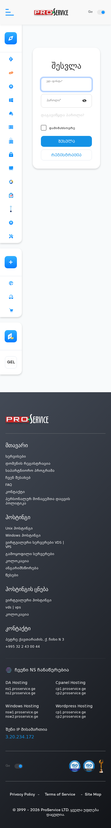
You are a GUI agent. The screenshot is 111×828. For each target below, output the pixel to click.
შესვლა (66, 141)
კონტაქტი (15, 492)
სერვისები (15, 456)
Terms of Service (60, 795)
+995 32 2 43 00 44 (22, 647)
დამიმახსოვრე (62, 128)
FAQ (8, 485)
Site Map (93, 795)
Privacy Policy (22, 795)
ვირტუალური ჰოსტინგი (28, 600)
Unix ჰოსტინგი (19, 528)
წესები (11, 575)
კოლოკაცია (17, 561)
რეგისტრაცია (66, 155)
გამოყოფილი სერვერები (29, 554)
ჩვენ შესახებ (18, 478)
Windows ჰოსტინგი (23, 535)
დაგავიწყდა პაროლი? (62, 115)
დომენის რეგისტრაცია (27, 463)
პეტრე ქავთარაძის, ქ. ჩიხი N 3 (34, 639)
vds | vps (13, 607)
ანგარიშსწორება (21, 568)
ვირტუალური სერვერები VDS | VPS (34, 545)
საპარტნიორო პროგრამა (30, 471)
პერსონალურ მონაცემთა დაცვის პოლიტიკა (37, 501)
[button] (84, 100)
